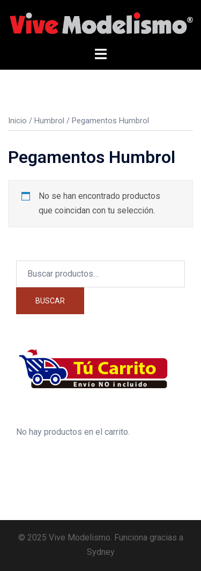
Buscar (50, 300)
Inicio (17, 120)
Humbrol (49, 120)
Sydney (101, 552)
